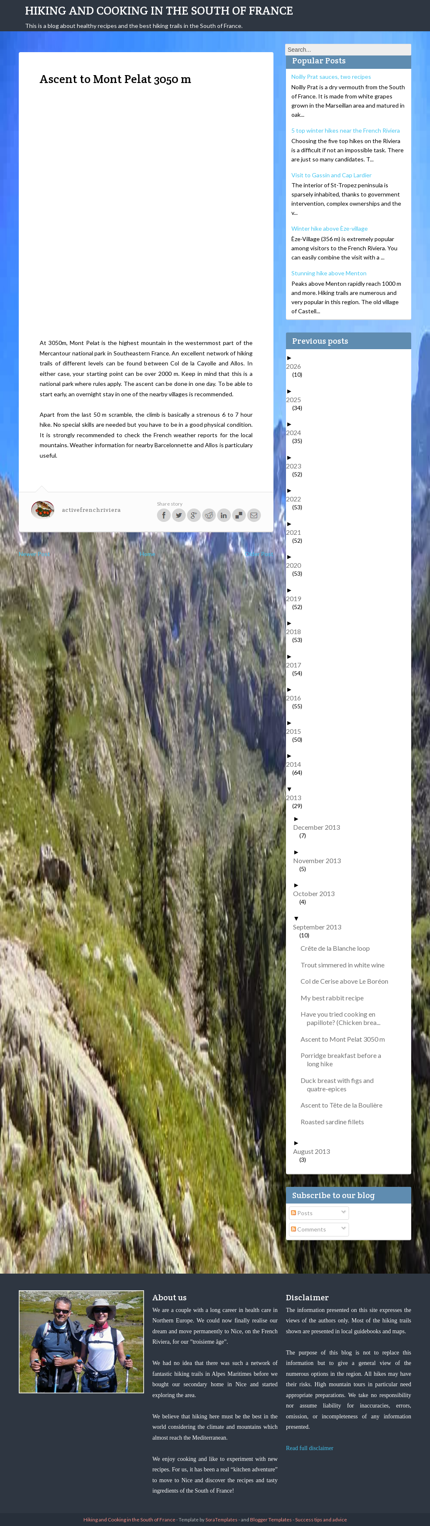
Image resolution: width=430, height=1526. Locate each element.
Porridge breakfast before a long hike (344, 1059)
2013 (296, 797)
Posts (302, 1212)
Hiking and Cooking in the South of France (159, 10)
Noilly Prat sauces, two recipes (331, 76)
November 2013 (320, 860)
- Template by (206, 1519)
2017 (296, 665)
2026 (296, 366)
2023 (296, 466)
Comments (308, 1229)
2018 (296, 631)
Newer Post (34, 553)
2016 (296, 698)
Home (147, 553)
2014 (296, 764)
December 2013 (319, 827)
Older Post (259, 553)
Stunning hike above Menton (329, 273)
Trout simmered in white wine (345, 965)
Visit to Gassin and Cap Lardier (331, 175)
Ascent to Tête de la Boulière (344, 1105)
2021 (296, 532)
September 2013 (320, 927)
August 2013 (314, 1151)
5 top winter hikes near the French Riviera (345, 130)
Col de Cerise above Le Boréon (347, 981)
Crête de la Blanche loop (338, 948)
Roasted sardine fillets (335, 1122)
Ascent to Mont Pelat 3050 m (346, 1039)
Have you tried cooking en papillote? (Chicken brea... (343, 1018)
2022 (296, 499)
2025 (296, 399)
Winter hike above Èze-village (329, 228)
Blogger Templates (271, 1519)
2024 (296, 432)
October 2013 (316, 893)
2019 (296, 598)
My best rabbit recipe (335, 998)
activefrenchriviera (91, 510)
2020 (296, 565)
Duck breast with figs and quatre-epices (340, 1084)
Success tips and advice (321, 1519)
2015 (296, 731)
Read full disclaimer (310, 1448)
